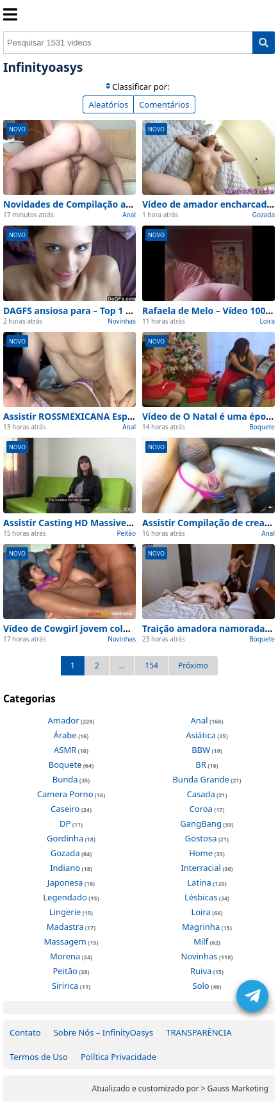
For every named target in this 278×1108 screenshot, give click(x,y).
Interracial (200, 867)
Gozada (263, 214)
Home (201, 853)
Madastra (65, 926)
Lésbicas (200, 897)
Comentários (164, 104)
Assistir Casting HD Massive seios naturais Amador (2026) (130, 523)
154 (151, 665)
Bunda (65, 779)
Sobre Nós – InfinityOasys (104, 1032)
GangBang (201, 823)
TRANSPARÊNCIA (198, 1032)
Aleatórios (108, 104)
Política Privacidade (118, 1057)
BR (200, 764)
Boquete (262, 426)
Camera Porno (65, 794)
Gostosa (201, 838)
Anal (129, 214)
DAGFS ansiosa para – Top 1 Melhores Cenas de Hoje (118, 310)
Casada (200, 794)
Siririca (65, 985)
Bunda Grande (200, 779)
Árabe (65, 735)
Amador (63, 720)
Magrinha (201, 926)
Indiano (65, 867)
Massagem (65, 941)
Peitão (126, 533)
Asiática (201, 735)
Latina (199, 882)
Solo (201, 985)
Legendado (65, 897)
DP (65, 823)
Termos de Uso (39, 1057)
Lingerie (65, 912)
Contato (25, 1032)
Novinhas (122, 321)
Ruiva (200, 971)
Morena (65, 956)
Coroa (200, 808)
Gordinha (65, 838)
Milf (200, 941)
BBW (201, 750)
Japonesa (65, 882)
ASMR (65, 750)
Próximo (193, 665)
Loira (267, 321)
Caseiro (65, 808)
